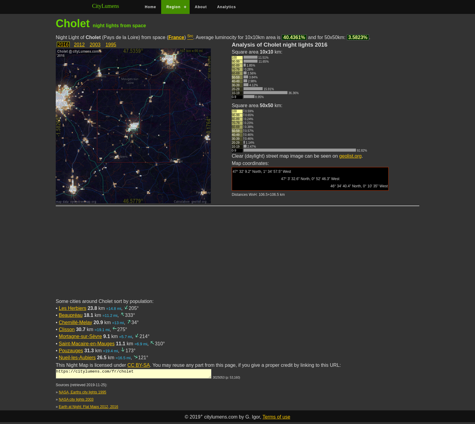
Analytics (226, 7)
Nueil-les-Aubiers (77, 357)
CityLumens (105, 6)
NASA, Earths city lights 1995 (82, 394)
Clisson (67, 329)
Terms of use (277, 418)
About (201, 7)
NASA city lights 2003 (76, 401)
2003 (95, 44)
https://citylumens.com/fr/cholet (133, 374)
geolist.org (350, 156)
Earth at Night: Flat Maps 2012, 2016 (88, 408)
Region (173, 7)
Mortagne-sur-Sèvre (80, 336)
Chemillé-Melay (75, 322)
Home (150, 7)
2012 (79, 44)
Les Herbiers (72, 308)
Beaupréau (70, 315)
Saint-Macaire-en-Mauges (87, 343)
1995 (110, 44)
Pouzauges (71, 350)
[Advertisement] (237, 255)
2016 (63, 44)
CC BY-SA (139, 365)
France (176, 37)
